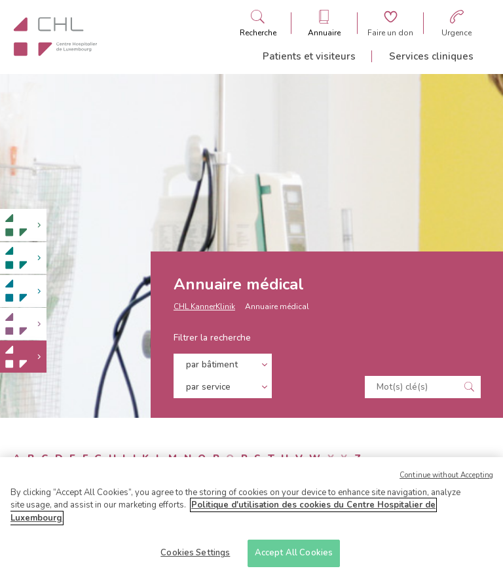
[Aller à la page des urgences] (456, 23)
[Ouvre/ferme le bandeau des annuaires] (324, 23)
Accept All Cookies (294, 557)
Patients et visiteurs (309, 56)
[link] (23, 225)
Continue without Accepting (446, 478)
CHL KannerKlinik (204, 306)
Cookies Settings (195, 557)
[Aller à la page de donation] (390, 23)
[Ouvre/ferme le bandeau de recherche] (258, 23)
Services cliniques (431, 56)
